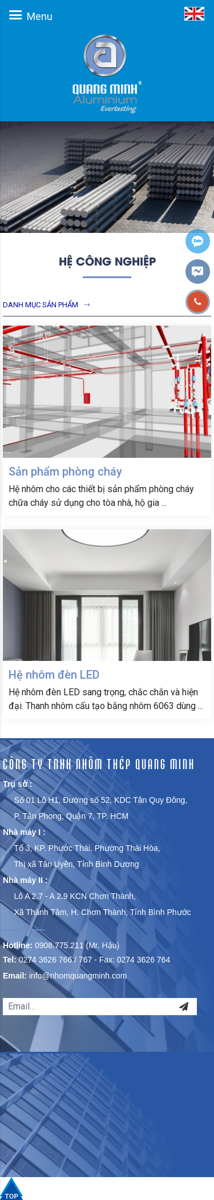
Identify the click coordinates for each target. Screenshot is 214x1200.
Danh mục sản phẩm (40, 304)
